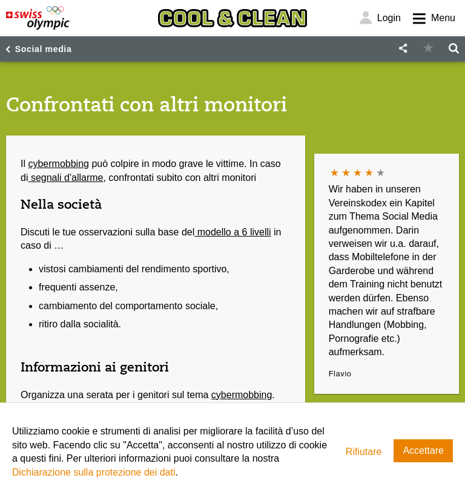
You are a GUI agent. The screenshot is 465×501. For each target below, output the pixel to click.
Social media (43, 49)
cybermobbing (58, 164)
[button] (402, 48)
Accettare (423, 450)
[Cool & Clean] (232, 18)
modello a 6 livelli (232, 232)
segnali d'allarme (65, 177)
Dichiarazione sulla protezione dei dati (94, 472)
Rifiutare (364, 452)
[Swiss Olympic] (38, 18)
